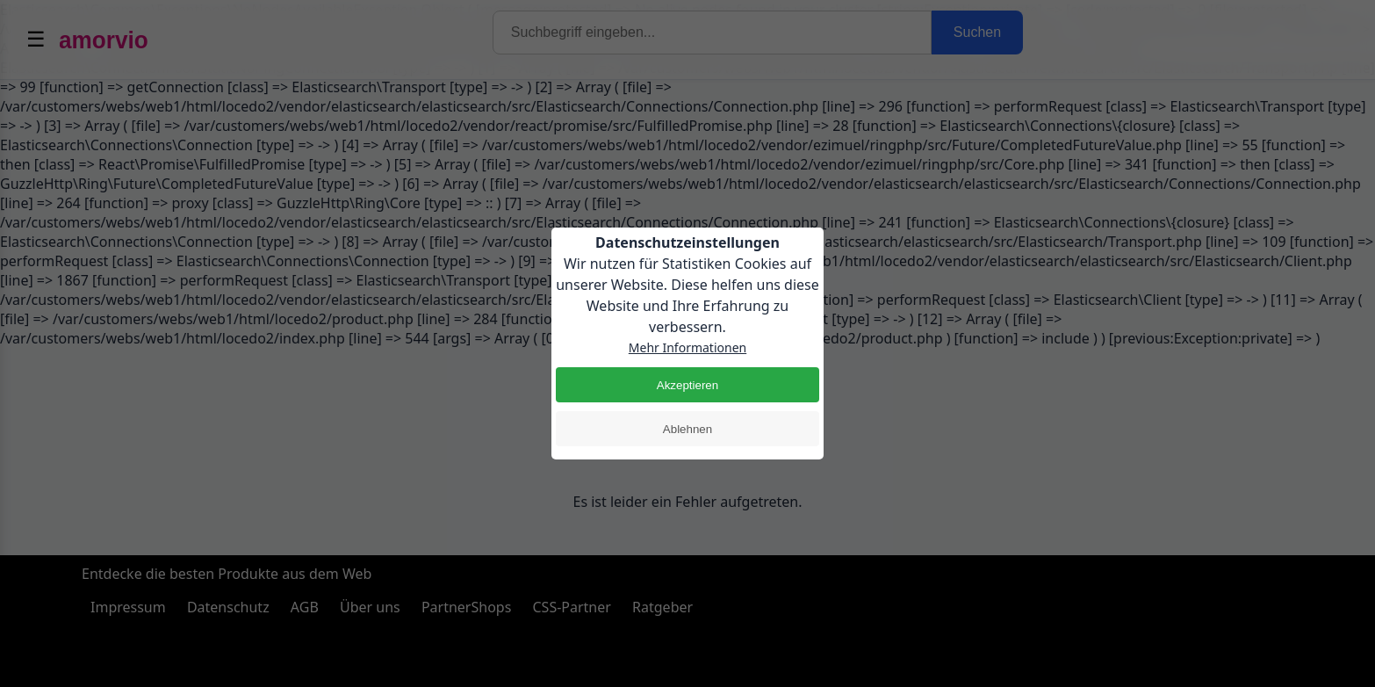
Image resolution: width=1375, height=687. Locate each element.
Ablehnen (687, 429)
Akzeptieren (687, 385)
